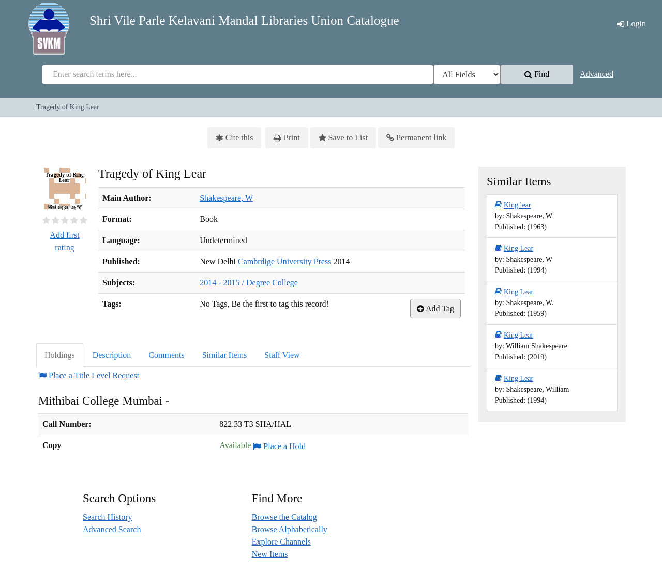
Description (112, 354)
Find (536, 74)
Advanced (596, 74)
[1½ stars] (53, 220)
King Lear (514, 248)
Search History (107, 517)
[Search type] (467, 74)
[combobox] (237, 74)
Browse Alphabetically (289, 529)
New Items (270, 554)
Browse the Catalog (284, 517)
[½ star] (44, 220)
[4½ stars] (81, 220)
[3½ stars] (72, 220)
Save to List (343, 138)
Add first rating (64, 241)
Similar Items (224, 354)
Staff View (281, 354)
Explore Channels (281, 541)
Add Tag (435, 308)
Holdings (59, 354)
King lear (513, 205)
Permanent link (416, 138)
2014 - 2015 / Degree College (249, 282)
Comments (166, 354)
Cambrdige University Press (284, 261)
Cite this (234, 138)
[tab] (60, 355)
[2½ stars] (62, 220)
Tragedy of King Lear (67, 107)
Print (286, 138)
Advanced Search (112, 529)
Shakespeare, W (226, 198)
